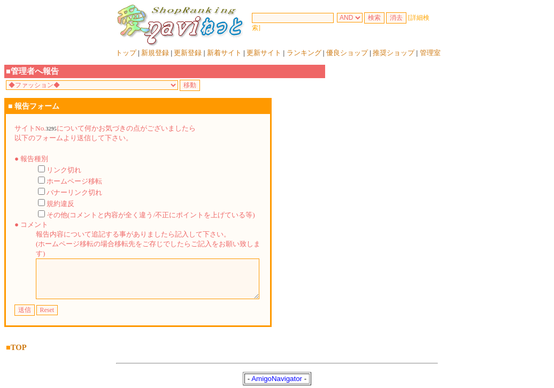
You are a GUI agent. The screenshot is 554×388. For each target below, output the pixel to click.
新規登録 (155, 53)
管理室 (430, 53)
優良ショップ (347, 53)
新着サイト (224, 53)
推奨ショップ (393, 53)
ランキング (304, 53)
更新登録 (188, 53)
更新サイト (264, 53)
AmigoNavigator (276, 377)
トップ (126, 53)
